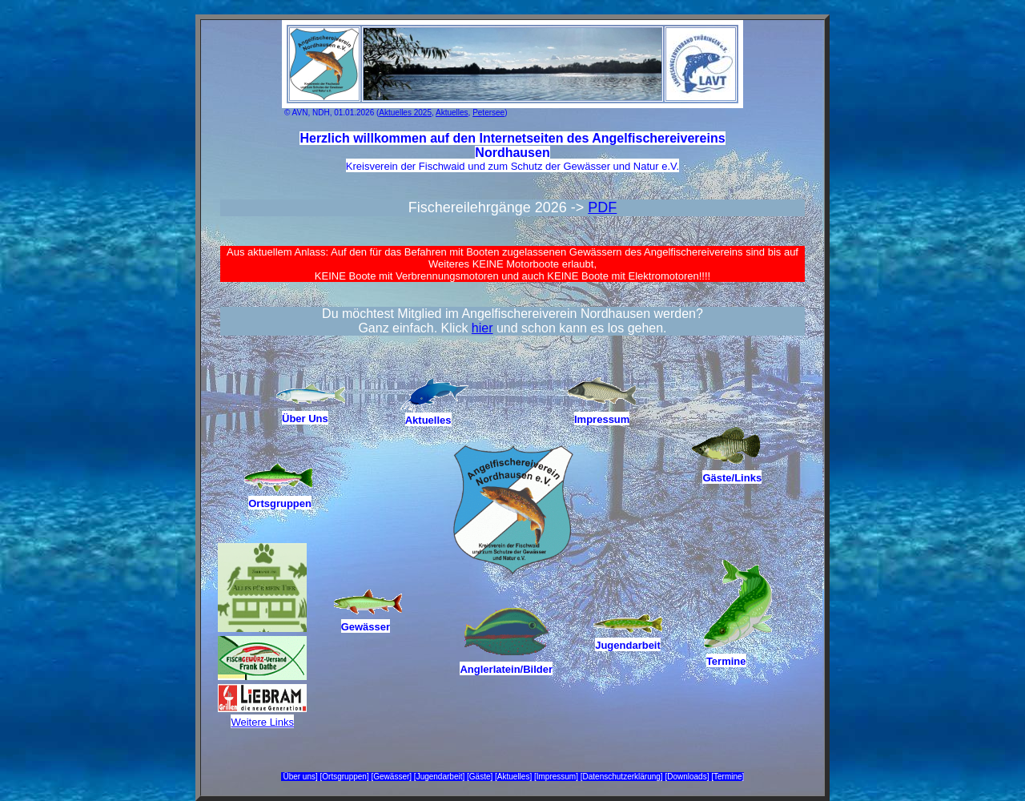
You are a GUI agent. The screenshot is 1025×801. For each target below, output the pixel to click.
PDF (602, 207)
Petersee (488, 112)
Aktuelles (452, 112)
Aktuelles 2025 (405, 112)
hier (482, 328)
